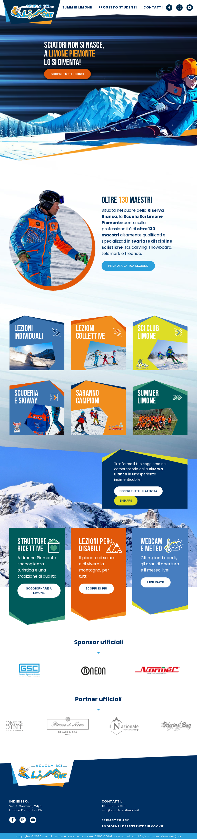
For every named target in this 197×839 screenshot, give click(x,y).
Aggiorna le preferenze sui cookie (133, 826)
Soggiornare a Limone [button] (39, 590)
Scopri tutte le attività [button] (138, 491)
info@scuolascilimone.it (120, 810)
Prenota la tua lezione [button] (128, 265)
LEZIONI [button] (46, 7)
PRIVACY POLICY (115, 820)
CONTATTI (153, 7)
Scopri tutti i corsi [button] (67, 74)
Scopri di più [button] (96, 588)
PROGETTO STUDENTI (117, 7)
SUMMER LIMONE (77, 7)
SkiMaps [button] (126, 500)
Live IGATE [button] (155, 582)
